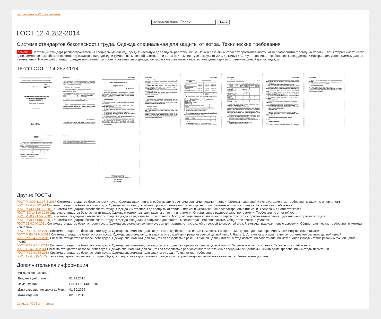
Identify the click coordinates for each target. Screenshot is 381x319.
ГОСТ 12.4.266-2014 (31, 249)
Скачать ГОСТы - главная (35, 303)
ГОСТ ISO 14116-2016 (33, 212)
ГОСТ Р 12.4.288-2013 (33, 252)
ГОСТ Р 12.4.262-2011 (33, 231)
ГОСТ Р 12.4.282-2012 (33, 238)
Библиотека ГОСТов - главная (39, 14)
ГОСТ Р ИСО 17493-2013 (35, 216)
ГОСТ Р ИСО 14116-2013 (35, 209)
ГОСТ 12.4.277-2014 (31, 205)
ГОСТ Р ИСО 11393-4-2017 (36, 201)
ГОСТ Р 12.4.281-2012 (33, 245)
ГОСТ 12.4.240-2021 (31, 223)
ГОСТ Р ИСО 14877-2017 (35, 220)
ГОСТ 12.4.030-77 (30, 256)
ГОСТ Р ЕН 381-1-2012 (33, 234)
